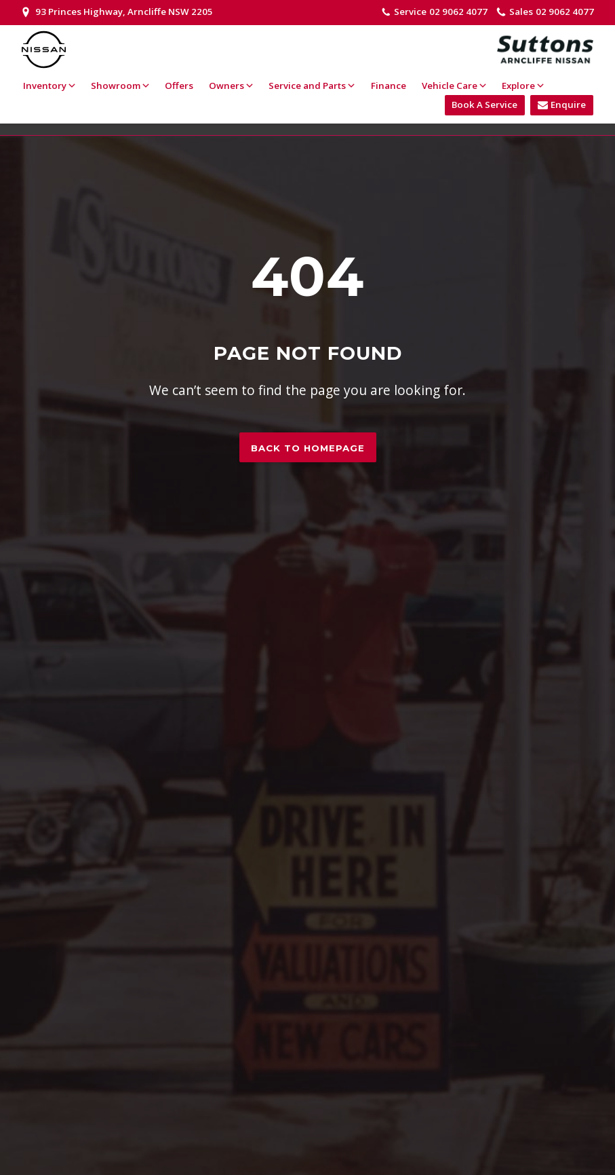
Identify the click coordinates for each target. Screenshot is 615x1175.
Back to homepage (308, 448)
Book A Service (484, 104)
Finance (388, 85)
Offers (179, 85)
